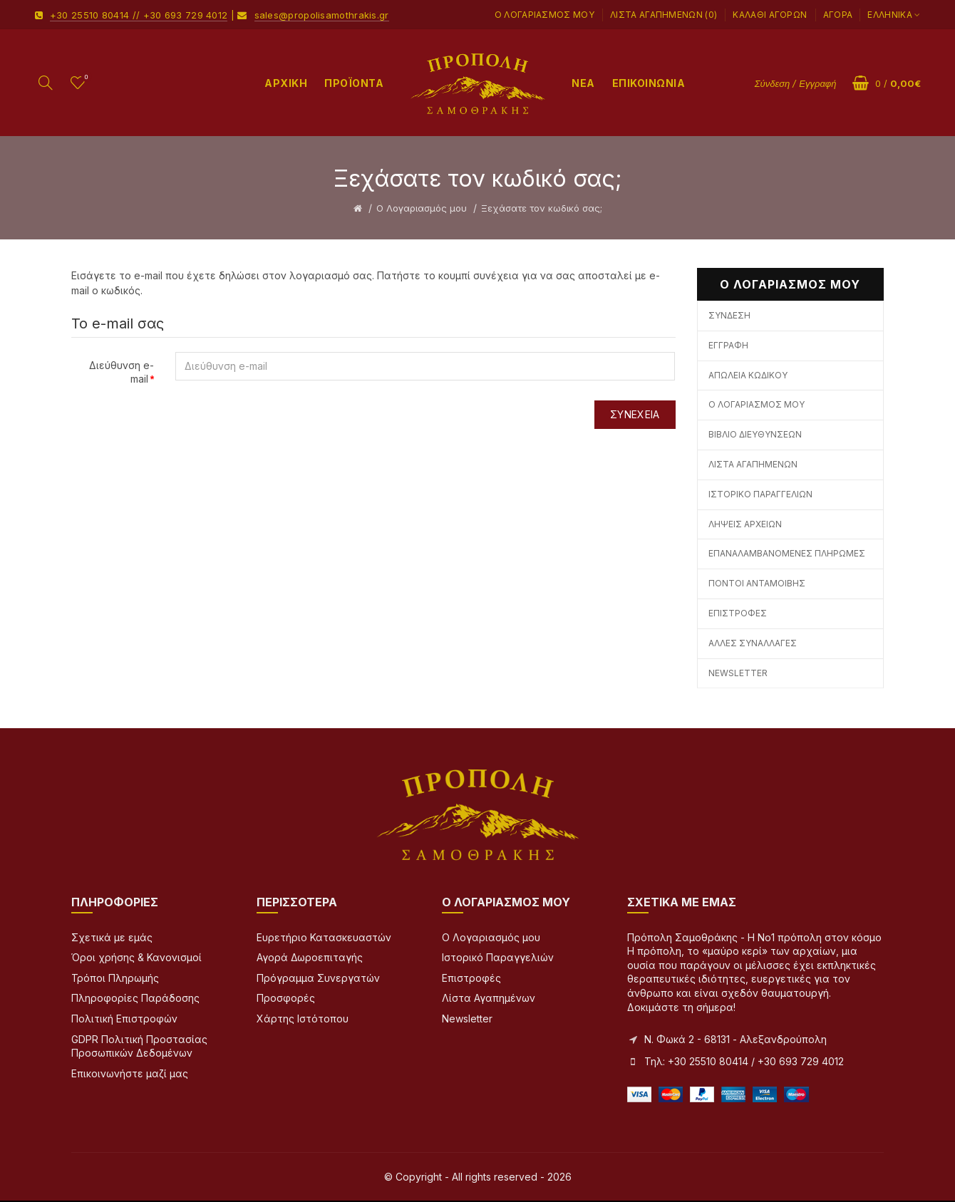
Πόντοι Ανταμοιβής (756, 583)
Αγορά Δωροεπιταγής (310, 957)
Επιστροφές (737, 613)
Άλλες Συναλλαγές (752, 643)
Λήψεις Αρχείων (745, 524)
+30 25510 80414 (90, 15)
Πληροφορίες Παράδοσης (135, 998)
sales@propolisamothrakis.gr (321, 15)
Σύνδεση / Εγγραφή (796, 83)
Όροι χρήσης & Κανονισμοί (136, 957)
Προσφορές (286, 998)
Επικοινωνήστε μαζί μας (129, 1073)
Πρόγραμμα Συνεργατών (318, 978)
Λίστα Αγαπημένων (752, 464)
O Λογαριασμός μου (421, 208)
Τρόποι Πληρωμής (115, 978)
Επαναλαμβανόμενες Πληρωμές (786, 553)
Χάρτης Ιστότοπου (303, 1018)
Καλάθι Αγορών (770, 14)
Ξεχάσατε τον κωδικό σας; (541, 208)
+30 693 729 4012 (185, 15)
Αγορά (838, 14)
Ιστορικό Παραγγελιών (760, 494)
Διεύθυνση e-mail (121, 372)
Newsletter (738, 673)
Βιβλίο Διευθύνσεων (755, 434)
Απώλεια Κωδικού (748, 375)
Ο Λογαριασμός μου (544, 14)
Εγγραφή (728, 345)
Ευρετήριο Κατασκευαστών (324, 937)
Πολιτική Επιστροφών (124, 1018)
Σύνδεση (729, 315)
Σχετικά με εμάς (112, 937)
